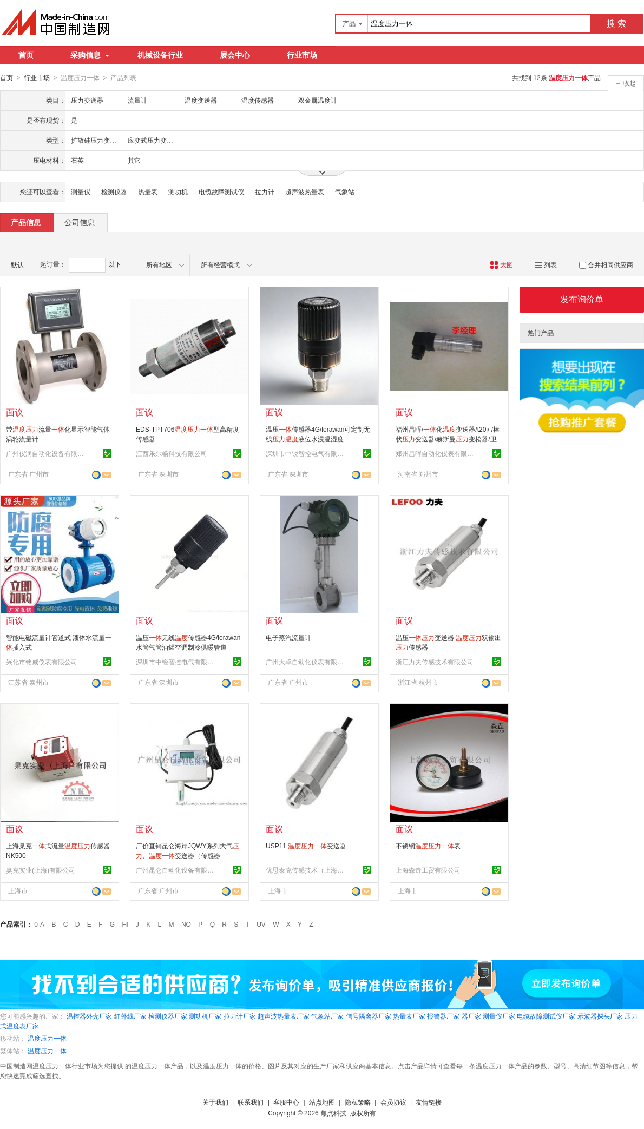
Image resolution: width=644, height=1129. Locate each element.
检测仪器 (114, 191)
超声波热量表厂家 (284, 1016)
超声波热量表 (304, 191)
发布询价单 (581, 298)
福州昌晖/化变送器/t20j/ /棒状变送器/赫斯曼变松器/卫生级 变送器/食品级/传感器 (448, 438)
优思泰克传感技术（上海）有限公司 (306, 870)
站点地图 (322, 1102)
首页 (26, 55)
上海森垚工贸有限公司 (428, 870)
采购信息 (89, 55)
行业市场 (302, 55)
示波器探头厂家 (600, 1016)
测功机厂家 (205, 1016)
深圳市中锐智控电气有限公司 (306, 453)
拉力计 (264, 191)
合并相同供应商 (606, 264)
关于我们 (215, 1102)
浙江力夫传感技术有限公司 (435, 661)
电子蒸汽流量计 (288, 637)
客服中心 (286, 1102)
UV (261, 924)
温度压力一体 (47, 1038)
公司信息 (79, 221)
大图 (501, 264)
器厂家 (471, 1016)
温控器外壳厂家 (89, 1016)
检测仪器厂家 (167, 1016)
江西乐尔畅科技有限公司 (171, 453)
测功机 (178, 191)
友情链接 (429, 1102)
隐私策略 (358, 1102)
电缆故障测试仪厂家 (546, 1016)
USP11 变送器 (306, 845)
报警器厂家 (443, 1016)
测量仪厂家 (499, 1016)
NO (186, 924)
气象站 (344, 191)
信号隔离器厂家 (368, 1016)
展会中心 (235, 55)
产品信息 (26, 221)
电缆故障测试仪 (221, 191)
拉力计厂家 (240, 1016)
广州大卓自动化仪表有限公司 (306, 661)
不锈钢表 (428, 845)
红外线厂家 (130, 1016)
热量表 (147, 191)
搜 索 (616, 23)
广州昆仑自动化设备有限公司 (176, 870)
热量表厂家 (409, 1016)
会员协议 (393, 1102)
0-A (39, 924)
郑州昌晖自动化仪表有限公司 (436, 453)
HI (125, 924)
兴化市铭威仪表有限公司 (41, 661)
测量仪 (80, 191)
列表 (546, 264)
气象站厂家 (327, 1016)
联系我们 (251, 1102)
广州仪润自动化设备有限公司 (46, 453)
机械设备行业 (160, 55)
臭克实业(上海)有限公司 (40, 870)
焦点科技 (333, 1113)
